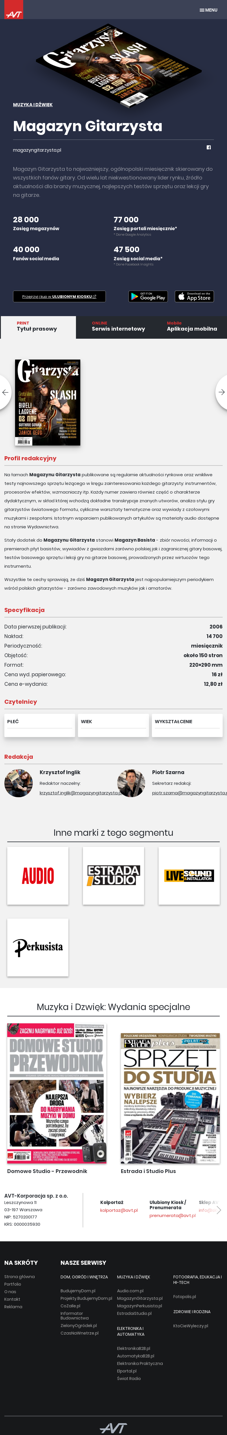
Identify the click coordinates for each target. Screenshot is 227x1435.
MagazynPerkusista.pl (139, 1306)
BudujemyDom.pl (78, 1291)
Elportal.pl (127, 1371)
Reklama (13, 1307)
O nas (10, 1292)
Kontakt (12, 1299)
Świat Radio (129, 1378)
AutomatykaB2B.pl (135, 1356)
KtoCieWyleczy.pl (190, 1326)
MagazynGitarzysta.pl (140, 1298)
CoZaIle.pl (70, 1306)
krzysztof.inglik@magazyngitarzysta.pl (81, 793)
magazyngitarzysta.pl (37, 150)
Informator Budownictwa (75, 1316)
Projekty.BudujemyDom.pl (86, 1298)
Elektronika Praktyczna (140, 1363)
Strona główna (19, 1277)
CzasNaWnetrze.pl (80, 1333)
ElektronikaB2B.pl (133, 1348)
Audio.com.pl (130, 1291)
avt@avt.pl (107, 1210)
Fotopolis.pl (184, 1297)
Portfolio (12, 1284)
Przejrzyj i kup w (59, 296)
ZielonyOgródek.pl (79, 1325)
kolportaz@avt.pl (162, 1210)
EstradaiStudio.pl (134, 1313)
